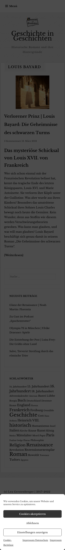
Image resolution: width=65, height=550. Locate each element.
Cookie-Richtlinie (8, 542)
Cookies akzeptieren (32, 514)
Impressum (56, 540)
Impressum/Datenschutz (35, 540)
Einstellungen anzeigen (32, 532)
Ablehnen (32, 523)
